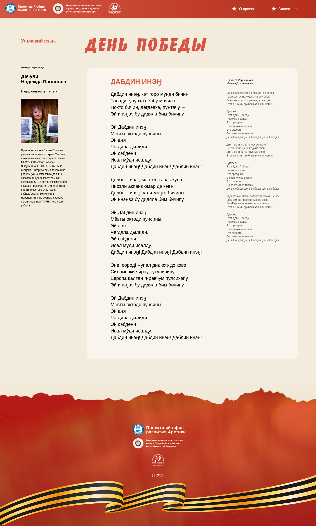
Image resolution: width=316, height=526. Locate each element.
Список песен (290, 9)
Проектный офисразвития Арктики (32, 8)
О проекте (248, 9)
